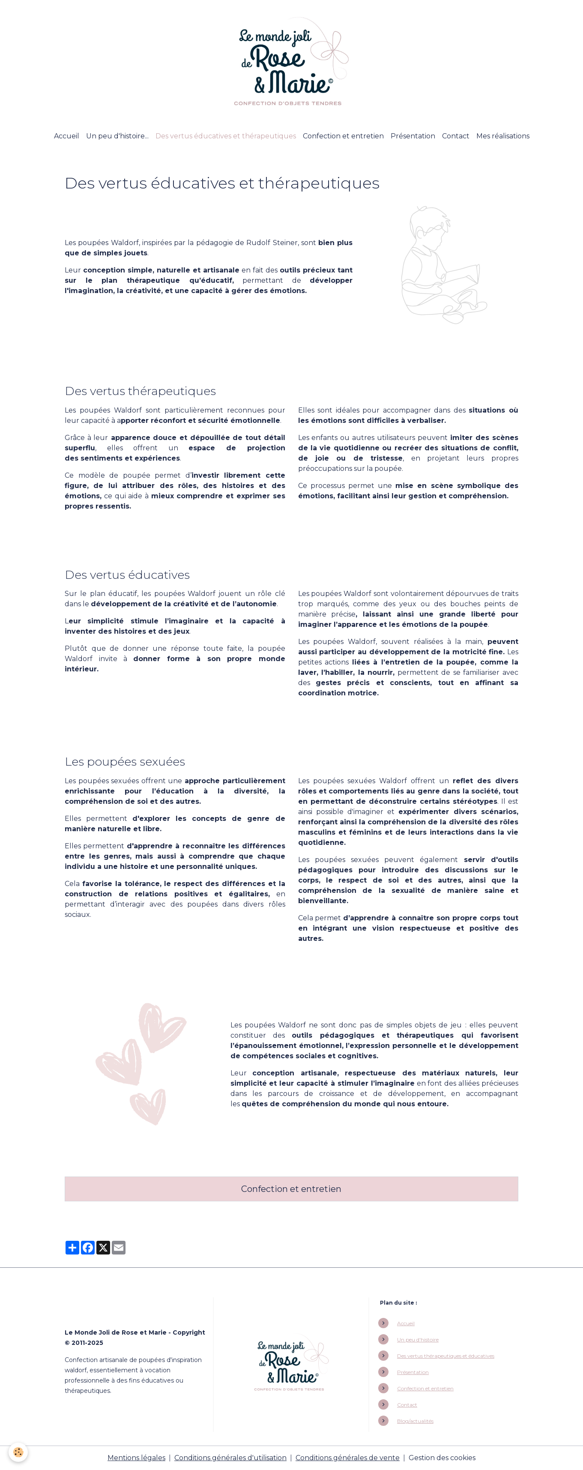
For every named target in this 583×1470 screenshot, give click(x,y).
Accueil (66, 136)
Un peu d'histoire (418, 1339)
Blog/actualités (415, 1421)
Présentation (413, 136)
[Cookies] (18, 1452)
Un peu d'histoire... (117, 136)
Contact (455, 136)
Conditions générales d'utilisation (230, 1458)
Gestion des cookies (442, 1458)
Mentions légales (136, 1458)
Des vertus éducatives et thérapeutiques (225, 136)
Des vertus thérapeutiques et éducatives (445, 1356)
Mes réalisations (502, 136)
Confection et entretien (343, 136)
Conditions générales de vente (348, 1458)
